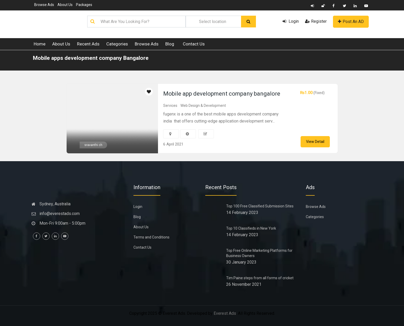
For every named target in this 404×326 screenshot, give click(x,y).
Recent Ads (88, 43)
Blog (169, 43)
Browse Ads (44, 5)
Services (170, 105)
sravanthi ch (93, 145)
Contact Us (194, 43)
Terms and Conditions (151, 237)
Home (39, 43)
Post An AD (351, 21)
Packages (84, 5)
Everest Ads (225, 313)
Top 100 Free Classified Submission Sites (260, 206)
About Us (65, 5)
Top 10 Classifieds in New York (251, 228)
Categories (117, 43)
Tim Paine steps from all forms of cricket (260, 278)
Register (316, 21)
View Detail (315, 141)
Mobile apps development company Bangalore (91, 58)
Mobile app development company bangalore (221, 93)
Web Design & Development (203, 105)
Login (291, 21)
